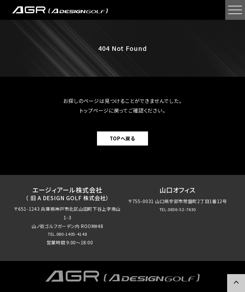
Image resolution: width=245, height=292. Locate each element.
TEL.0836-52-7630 (177, 210)
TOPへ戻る (122, 138)
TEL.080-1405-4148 (67, 234)
